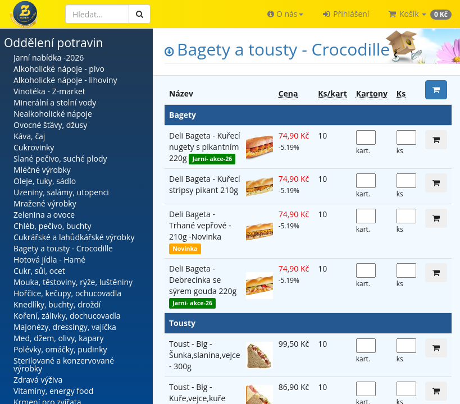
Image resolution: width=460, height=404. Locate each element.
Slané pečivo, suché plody (60, 158)
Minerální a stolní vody (54, 102)
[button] (285, 14)
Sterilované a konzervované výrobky (63, 364)
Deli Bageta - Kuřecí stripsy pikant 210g (204, 184)
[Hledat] (97, 14)
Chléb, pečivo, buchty (52, 226)
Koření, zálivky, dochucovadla (67, 315)
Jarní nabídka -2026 (48, 57)
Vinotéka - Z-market (49, 91)
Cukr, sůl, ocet (39, 270)
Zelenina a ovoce (44, 214)
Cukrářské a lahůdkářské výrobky (73, 237)
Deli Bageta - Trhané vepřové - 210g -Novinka (200, 225)
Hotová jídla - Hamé (49, 259)
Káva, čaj (29, 136)
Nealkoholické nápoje (52, 113)
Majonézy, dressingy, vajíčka (64, 327)
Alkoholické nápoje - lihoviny (65, 80)
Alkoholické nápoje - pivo (58, 68)
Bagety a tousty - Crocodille (63, 248)
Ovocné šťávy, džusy (50, 125)
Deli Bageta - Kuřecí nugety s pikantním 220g (204, 146)
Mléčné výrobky (42, 169)
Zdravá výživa (37, 379)
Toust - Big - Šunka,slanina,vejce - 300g (204, 354)
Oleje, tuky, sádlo (44, 181)
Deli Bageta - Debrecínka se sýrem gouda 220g (202, 279)
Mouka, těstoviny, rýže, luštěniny (73, 282)
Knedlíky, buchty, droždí (57, 304)
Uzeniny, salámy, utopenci (61, 192)
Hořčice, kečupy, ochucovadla (67, 293)
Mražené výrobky (44, 203)
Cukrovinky (33, 147)
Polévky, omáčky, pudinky (60, 349)
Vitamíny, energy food (53, 390)
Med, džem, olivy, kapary (58, 338)
